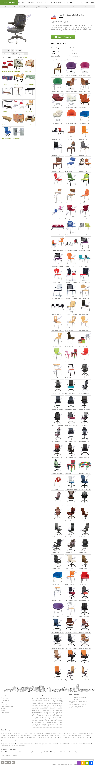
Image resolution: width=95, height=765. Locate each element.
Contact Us (4, 704)
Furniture (27, 7)
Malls (33, 743)
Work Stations (64, 752)
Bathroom (9, 752)
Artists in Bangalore (30, 737)
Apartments (11, 743)
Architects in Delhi (19, 733)
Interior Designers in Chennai (58, 735)
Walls (53, 7)
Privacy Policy (5, 700)
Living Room (32, 752)
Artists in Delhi (11, 737)
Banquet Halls (57, 743)
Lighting (47, 7)
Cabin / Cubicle (23, 752)
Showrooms (27, 743)
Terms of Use (5, 698)
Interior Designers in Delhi (8, 735)
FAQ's (2, 702)
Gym (76, 752)
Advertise (3, 708)
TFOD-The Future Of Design (9, 755)
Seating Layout (55, 752)
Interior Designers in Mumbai (85, 733)
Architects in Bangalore (43, 733)
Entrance (71, 752)
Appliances (8, 7)
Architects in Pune (30, 733)
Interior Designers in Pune (23, 735)
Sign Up (87, 2)
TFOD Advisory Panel (7, 706)
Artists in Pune (20, 737)
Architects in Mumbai (7, 733)
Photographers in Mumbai (66, 737)
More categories (79, 7)
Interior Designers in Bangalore (40, 735)
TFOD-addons (5, 712)
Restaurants (19, 743)
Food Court (65, 743)
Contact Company (63, 37)
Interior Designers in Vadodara (75, 735)
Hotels (46, 743)
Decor (21, 7)
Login (93, 2)
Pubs (74, 743)
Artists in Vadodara (53, 737)
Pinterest (12, 50)
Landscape (40, 752)
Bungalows (4, 743)
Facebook (4, 50)
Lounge (41, 743)
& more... (23, 745)
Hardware (68, 7)
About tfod (4, 696)
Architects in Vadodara (69, 733)
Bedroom (15, 752)
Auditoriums (87, 743)
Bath (15, 7)
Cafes (36, 743)
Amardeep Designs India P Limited (71, 15)
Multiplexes (79, 743)
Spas (50, 743)
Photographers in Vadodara (82, 737)
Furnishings (60, 7)
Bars (70, 743)
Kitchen (40, 7)
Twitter (8, 50)
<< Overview (7, 11)
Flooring (34, 7)
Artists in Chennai (42, 737)
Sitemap (3, 710)
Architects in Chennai (56, 733)
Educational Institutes (15, 745)
